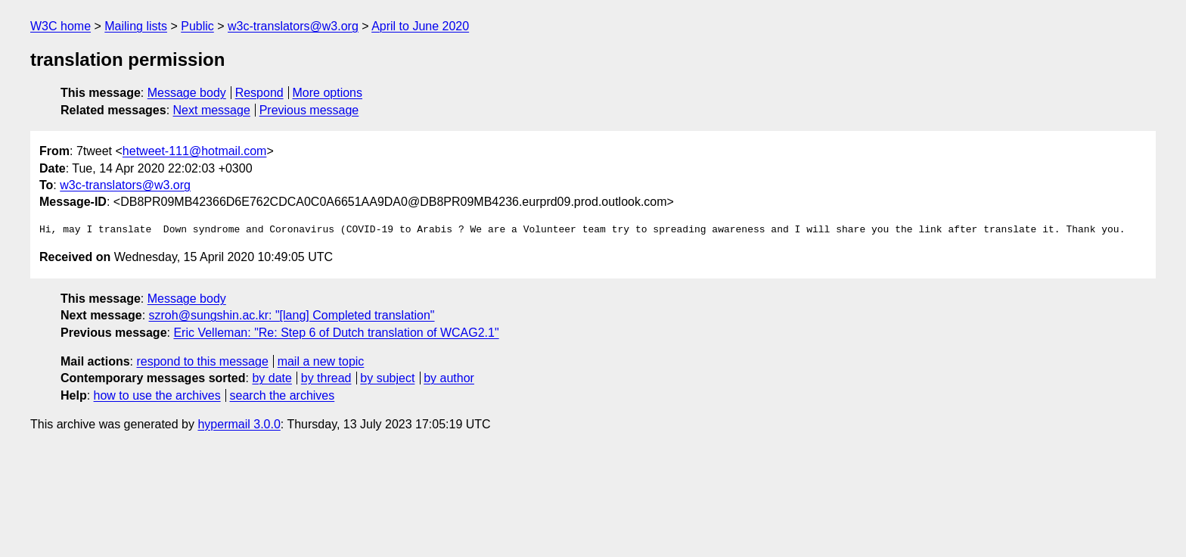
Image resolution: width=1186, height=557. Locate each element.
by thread (326, 378)
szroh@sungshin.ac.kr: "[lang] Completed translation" (292, 315)
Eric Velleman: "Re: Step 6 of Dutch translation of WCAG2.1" (335, 332)
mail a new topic (321, 361)
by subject (387, 378)
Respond (259, 92)
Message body (186, 92)
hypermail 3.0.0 (238, 424)
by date (271, 378)
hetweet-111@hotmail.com (195, 151)
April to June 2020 (420, 26)
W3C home (60, 26)
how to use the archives (157, 395)
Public (197, 26)
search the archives (282, 395)
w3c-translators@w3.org (293, 26)
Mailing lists (135, 26)
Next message (211, 110)
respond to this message (202, 361)
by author (449, 378)
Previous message (309, 110)
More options (328, 92)
